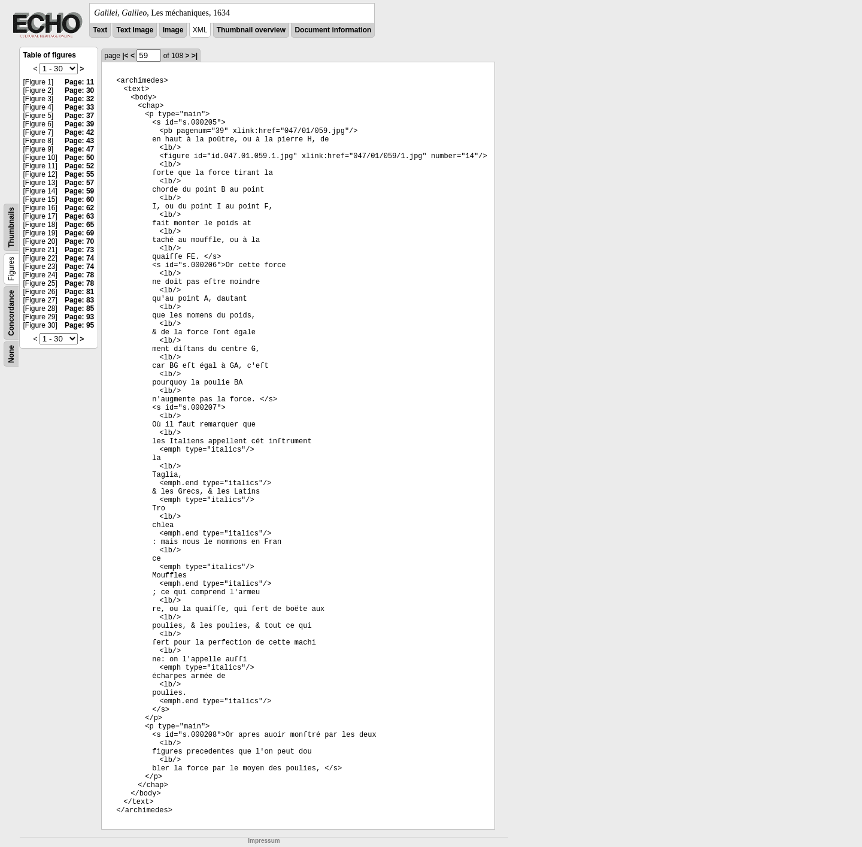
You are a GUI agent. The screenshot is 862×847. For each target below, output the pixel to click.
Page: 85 (79, 308)
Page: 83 (79, 300)
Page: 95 (79, 325)
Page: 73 (79, 250)
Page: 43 (79, 141)
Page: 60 (79, 199)
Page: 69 (79, 233)
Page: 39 (79, 124)
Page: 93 (79, 317)
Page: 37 (79, 115)
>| (195, 56)
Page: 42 (79, 132)
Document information (333, 30)
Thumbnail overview (251, 30)
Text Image (134, 30)
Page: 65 (79, 224)
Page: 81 (79, 292)
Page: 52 (79, 166)
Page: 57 (79, 183)
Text (100, 30)
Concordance (11, 313)
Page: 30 (79, 90)
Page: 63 (79, 216)
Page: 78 (79, 275)
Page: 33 (79, 107)
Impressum (264, 840)
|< (125, 56)
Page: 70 (79, 241)
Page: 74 (79, 258)
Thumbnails (11, 227)
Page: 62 (79, 208)
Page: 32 (79, 99)
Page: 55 (79, 174)
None (11, 354)
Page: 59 (79, 191)
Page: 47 (79, 149)
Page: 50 (79, 157)
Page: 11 (79, 82)
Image (173, 30)
